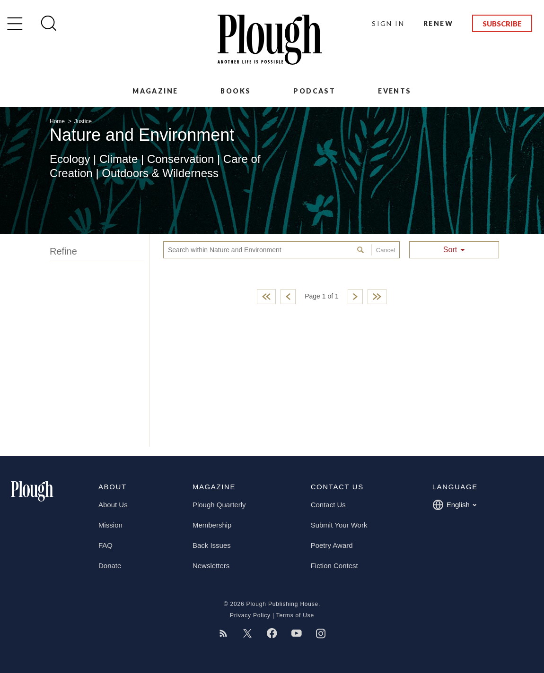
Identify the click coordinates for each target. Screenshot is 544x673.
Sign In (388, 23)
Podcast (314, 91)
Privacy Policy (250, 615)
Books (235, 91)
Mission (110, 525)
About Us (113, 505)
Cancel (383, 250)
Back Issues (212, 545)
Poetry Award (332, 545)
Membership (212, 525)
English (454, 505)
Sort (450, 250)
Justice (83, 121)
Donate (109, 566)
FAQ (105, 545)
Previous (288, 296)
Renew (438, 23)
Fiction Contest (334, 566)
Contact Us (328, 505)
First (266, 296)
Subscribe (502, 23)
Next (355, 296)
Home (58, 121)
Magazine (155, 91)
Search (362, 250)
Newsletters (211, 566)
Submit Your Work (339, 525)
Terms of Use (295, 615)
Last (377, 296)
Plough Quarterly (219, 505)
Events (394, 91)
